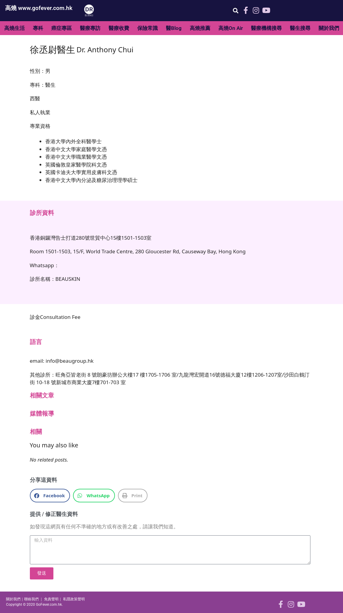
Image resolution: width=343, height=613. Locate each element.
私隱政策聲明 (74, 599)
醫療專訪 (90, 28)
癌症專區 (61, 28)
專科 (38, 28)
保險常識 (147, 28)
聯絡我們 (31, 599)
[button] (235, 11)
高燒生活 (14, 28)
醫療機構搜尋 (266, 28)
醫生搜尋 (300, 28)
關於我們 (329, 28)
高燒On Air (230, 28)
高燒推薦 (200, 28)
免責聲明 (51, 599)
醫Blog (174, 28)
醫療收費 (119, 28)
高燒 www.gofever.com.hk (38, 8)
